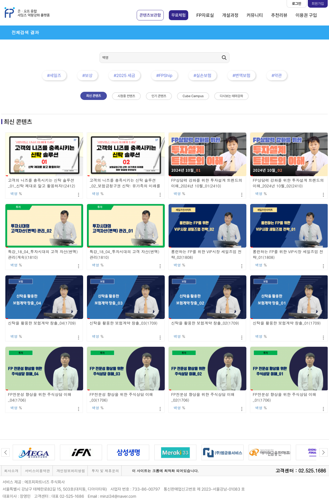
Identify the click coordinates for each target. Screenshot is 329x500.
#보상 (87, 75)
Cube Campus (193, 96)
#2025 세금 (124, 75)
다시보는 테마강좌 (231, 96)
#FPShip (164, 75)
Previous (5, 452)
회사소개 (11, 470)
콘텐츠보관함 (150, 15)
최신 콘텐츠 (93, 96)
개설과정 (230, 15)
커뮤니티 (255, 15)
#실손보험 (202, 75)
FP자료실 (205, 15)
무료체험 (178, 15)
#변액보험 (241, 75)
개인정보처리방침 (70, 470)
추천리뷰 (279, 15)
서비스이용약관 (37, 470)
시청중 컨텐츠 (126, 96)
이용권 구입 (306, 15)
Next (323, 452)
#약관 (277, 75)
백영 (14, 193)
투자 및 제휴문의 (105, 470)
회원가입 (318, 4)
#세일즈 (54, 75)
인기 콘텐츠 (158, 96)
